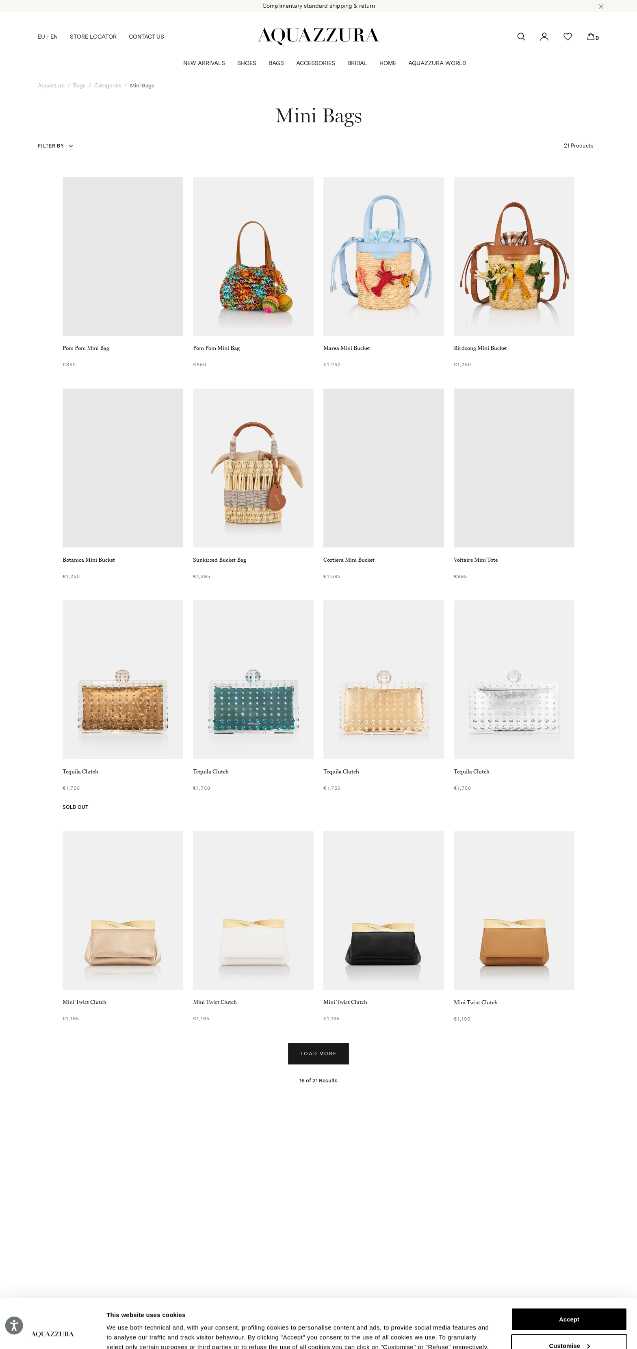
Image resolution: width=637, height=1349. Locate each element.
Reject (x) (569, 1325)
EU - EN (48, 36)
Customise (569, 1299)
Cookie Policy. (212, 1310)
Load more (319, 1053)
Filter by (51, 146)
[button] (601, 6)
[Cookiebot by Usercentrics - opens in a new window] (52, 1333)
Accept (569, 1273)
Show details (125, 1332)
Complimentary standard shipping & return (318, 5)
